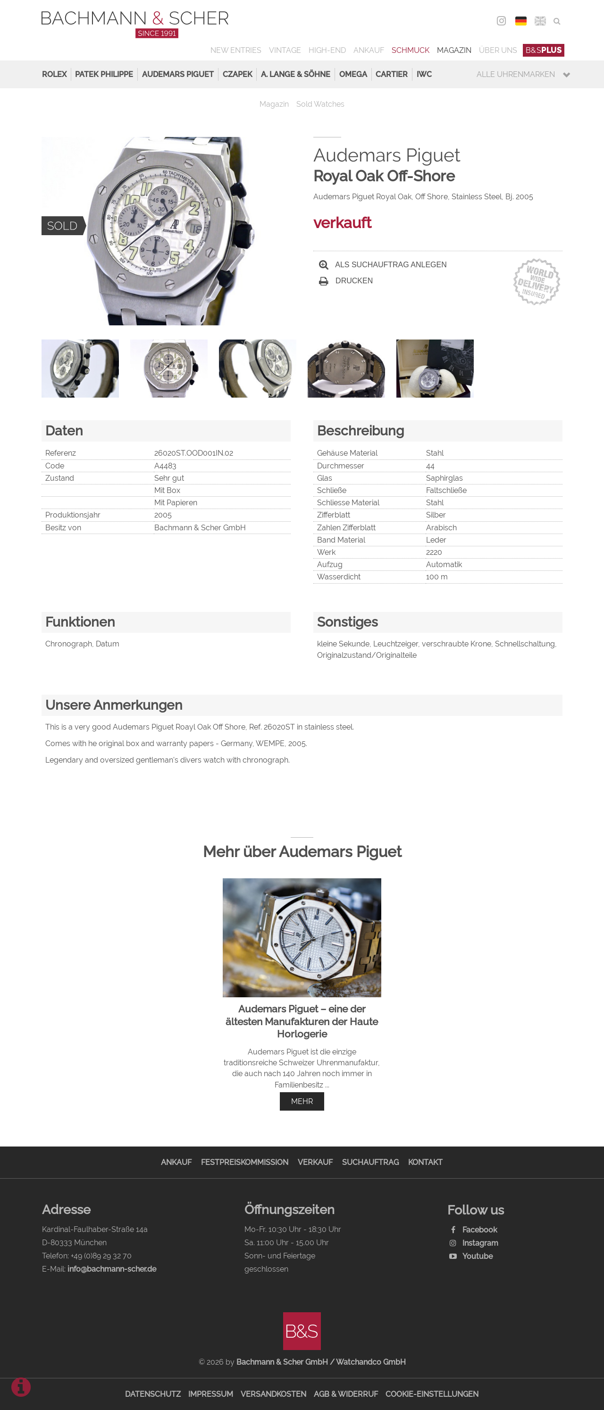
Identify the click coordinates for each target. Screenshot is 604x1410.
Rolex (54, 74)
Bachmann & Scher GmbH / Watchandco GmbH (321, 1362)
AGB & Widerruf (346, 1394)
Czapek (237, 74)
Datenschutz (153, 1394)
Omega (353, 74)
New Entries (235, 50)
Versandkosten (273, 1394)
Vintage (285, 50)
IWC (424, 74)
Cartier (392, 74)
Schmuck (410, 50)
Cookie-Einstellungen (432, 1394)
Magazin (454, 50)
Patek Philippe (104, 74)
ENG (540, 21)
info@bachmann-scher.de (111, 1269)
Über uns (498, 50)
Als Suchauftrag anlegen (383, 265)
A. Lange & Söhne (295, 74)
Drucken (346, 281)
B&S (544, 50)
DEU (520, 21)
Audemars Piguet (178, 74)
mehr (302, 1101)
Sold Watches (320, 104)
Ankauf (368, 50)
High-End (327, 50)
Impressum (210, 1394)
